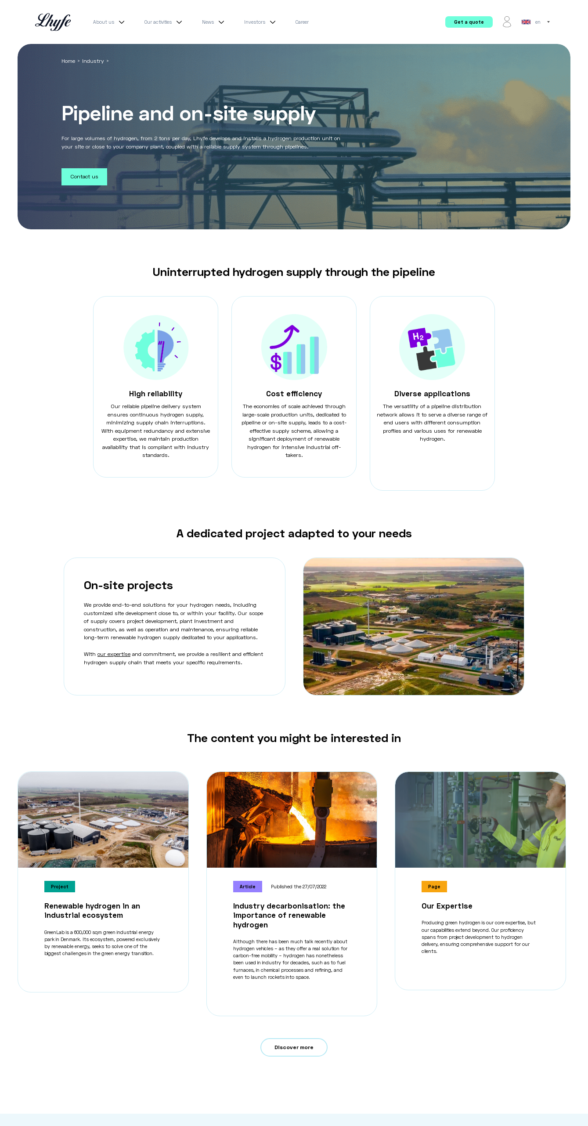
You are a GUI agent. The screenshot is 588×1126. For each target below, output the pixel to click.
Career (302, 22)
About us (110, 21)
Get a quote (469, 22)
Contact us (84, 176)
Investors (261, 21)
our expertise (113, 654)
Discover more (294, 1047)
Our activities (164, 21)
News (214, 21)
